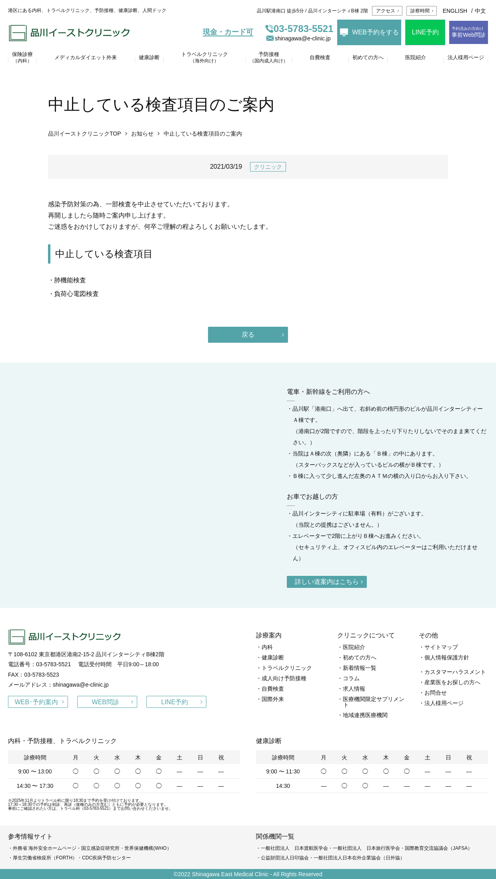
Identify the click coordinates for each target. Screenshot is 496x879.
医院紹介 (354, 647)
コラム (351, 678)
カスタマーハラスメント (455, 672)
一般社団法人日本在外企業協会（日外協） (359, 857)
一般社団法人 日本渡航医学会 (294, 848)
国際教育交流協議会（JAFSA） (438, 848)
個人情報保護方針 (446, 657)
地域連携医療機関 (365, 715)
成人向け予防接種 (284, 678)
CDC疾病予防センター (106, 857)
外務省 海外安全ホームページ (44, 848)
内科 (267, 647)
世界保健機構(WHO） (147, 848)
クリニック (268, 167)
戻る (248, 334)
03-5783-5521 (299, 29)
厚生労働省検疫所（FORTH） (45, 857)
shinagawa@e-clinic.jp (298, 38)
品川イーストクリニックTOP (84, 133)
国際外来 (273, 699)
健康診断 (273, 657)
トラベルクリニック (287, 668)
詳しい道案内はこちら (327, 581)
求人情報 (354, 688)
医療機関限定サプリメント (373, 701)
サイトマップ (441, 647)
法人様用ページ (444, 703)
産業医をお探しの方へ (452, 682)
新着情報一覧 (359, 668)
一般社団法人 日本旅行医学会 (366, 848)
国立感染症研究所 (100, 848)
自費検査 (273, 688)
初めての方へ (359, 657)
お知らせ (142, 133)
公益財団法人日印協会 (285, 857)
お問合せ (435, 692)
